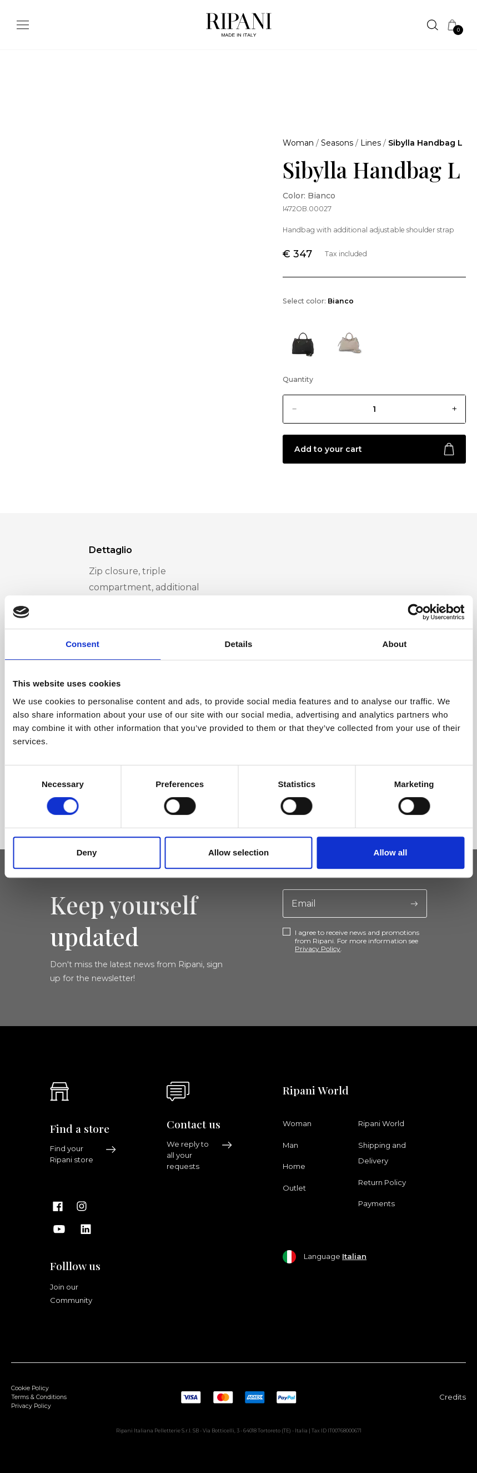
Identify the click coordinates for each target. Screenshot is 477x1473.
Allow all (391, 852)
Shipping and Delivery (382, 1153)
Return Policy (382, 1182)
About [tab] (395, 644)
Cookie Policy (30, 1388)
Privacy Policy (317, 948)
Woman (298, 143)
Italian (354, 1256)
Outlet (294, 1187)
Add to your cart (374, 449)
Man (290, 1145)
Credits (452, 1396)
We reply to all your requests (200, 1155)
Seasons (337, 143)
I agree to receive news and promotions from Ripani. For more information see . (357, 941)
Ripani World (381, 1123)
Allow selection (238, 852)
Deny (87, 852)
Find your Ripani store (83, 1154)
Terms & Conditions (39, 1397)
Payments (376, 1203)
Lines (370, 143)
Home (294, 1166)
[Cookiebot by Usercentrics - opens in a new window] (415, 612)
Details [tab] (239, 644)
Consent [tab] (82, 644)
